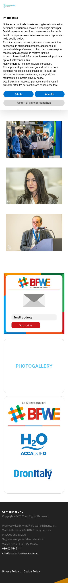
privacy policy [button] (35, 77)
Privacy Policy (10, 571)
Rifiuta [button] (18, 94)
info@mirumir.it (10, 553)
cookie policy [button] (16, 38)
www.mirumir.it (29, 553)
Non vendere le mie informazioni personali (26, 63)
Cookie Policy (32, 571)
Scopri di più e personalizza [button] (34, 102)
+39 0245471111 (12, 548)
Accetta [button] (49, 94)
